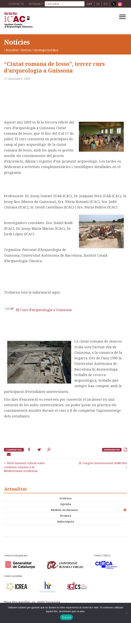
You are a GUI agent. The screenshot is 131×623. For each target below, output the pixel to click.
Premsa (65, 515)
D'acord (66, 617)
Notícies (26, 50)
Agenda (65, 504)
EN (106, 4)
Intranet (36, 4)
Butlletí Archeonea (64, 510)
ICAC (52, 21)
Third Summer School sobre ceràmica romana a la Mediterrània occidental (24, 467)
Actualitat (12, 50)
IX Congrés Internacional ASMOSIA (103, 463)
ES (98, 4)
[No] (126, 613)
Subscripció (65, 521)
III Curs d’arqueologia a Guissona (44, 309)
